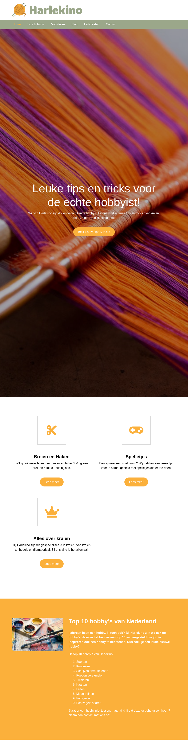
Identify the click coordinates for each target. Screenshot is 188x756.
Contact (111, 24)
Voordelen (58, 24)
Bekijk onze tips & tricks (94, 232)
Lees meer (52, 482)
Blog (74, 24)
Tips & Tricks (36, 24)
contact (89, 715)
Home (17, 24)
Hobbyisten (91, 24)
